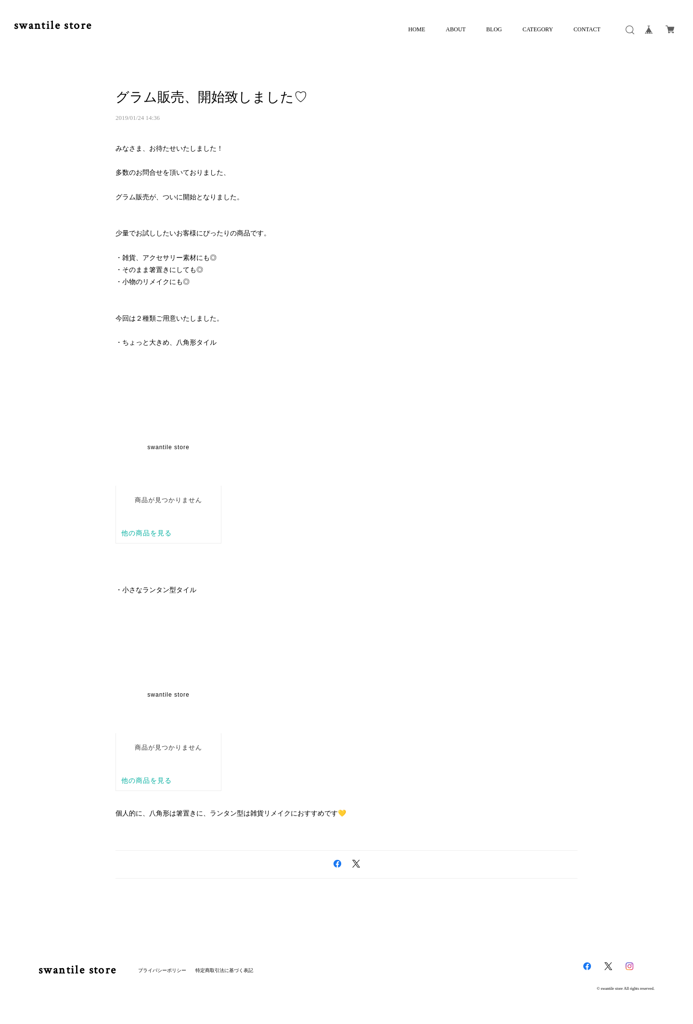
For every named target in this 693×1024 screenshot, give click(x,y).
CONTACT (587, 29)
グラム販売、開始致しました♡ (212, 97)
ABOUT (455, 29)
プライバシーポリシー (162, 970)
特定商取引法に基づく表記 (224, 970)
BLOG (494, 29)
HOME (416, 29)
